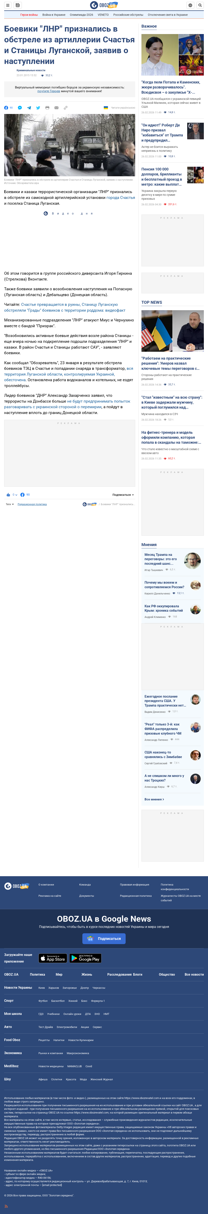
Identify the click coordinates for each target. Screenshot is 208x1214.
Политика (37, 974)
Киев (41, 987)
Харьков (53, 987)
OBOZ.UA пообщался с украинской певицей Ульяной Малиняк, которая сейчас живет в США (171, 102)
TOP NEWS (151, 302)
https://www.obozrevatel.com (141, 1098)
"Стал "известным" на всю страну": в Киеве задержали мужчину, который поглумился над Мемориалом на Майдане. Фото (171, 402)
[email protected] (52, 1185)
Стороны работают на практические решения (166, 377)
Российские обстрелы (128, 14)
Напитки (58, 1040)
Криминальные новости (31, 70)
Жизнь (87, 974)
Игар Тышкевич (154, 570)
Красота (71, 1079)
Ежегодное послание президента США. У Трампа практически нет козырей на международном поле (164, 701)
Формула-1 (98, 1000)
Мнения (149, 544)
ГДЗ (40, 1014)
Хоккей (73, 1000)
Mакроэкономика (78, 1053)
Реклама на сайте (49, 895)
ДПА (88, 1014)
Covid (88, 1066)
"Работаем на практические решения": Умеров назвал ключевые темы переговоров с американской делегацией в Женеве (169, 363)
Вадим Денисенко (155, 712)
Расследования (119, 974)
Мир (59, 974)
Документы (86, 895)
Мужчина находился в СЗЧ (159, 414)
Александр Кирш (155, 786)
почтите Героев (48, 91)
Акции (85, 1027)
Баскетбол (58, 1000)
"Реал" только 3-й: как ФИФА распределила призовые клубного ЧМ (163, 728)
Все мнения (153, 799)
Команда (85, 884)
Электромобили (67, 1027)
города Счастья (120, 197)
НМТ (106, 1014)
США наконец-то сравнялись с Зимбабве (163, 754)
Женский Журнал (101, 1079)
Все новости (194, 974)
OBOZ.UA (187, 1105)
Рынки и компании (50, 1053)
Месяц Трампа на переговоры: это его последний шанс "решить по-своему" (161, 559)
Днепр (84, 987)
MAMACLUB (74, 1066)
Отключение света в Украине (168, 14)
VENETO (103, 14)
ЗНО (97, 1014)
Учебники (53, 1014)
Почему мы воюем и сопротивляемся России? (164, 585)
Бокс (84, 1000)
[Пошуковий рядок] (200, 5)
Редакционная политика (32, 504)
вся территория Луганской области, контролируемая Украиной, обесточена (68, 374)
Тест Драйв (45, 1027)
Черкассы (99, 987)
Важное (149, 26)
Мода (83, 1079)
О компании (46, 884)
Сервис (97, 1027)
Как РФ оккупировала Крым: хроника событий (164, 608)
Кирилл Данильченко (157, 593)
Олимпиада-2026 (81, 14)
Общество (167, 974)
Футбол (43, 1000)
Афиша (42, 1079)
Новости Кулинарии (81, 1040)
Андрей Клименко (155, 617)
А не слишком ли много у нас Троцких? (164, 778)
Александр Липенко (156, 740)
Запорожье (70, 987)
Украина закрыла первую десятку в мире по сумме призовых (159, 194)
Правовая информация (134, 884)
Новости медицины (51, 1066)
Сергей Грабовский (156, 763)
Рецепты (44, 1040)
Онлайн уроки (72, 1014)
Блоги (137, 974)
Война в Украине (53, 14)
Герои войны (29, 14)
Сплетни (56, 1079)
